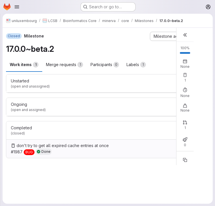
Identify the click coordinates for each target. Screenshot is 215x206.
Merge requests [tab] (64, 65)
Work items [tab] (24, 65)
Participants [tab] (105, 65)
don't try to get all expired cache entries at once (63, 145)
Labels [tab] (136, 65)
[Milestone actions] (172, 36)
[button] (185, 35)
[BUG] (29, 152)
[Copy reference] (185, 160)
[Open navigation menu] (16, 6)
